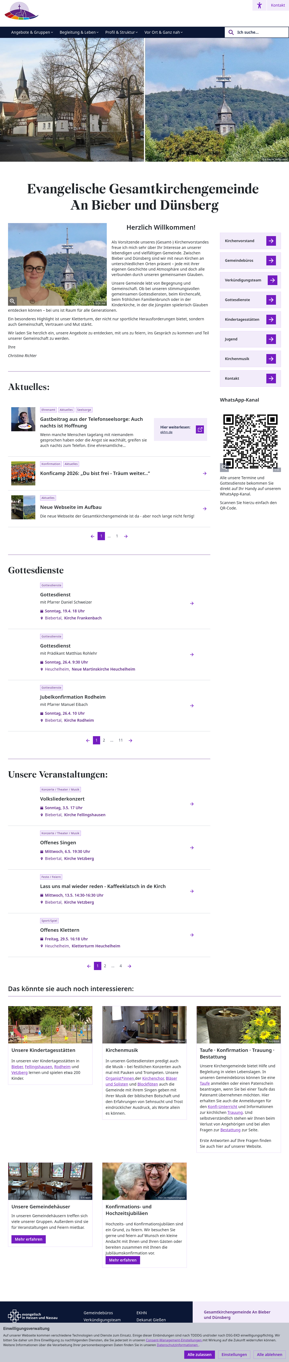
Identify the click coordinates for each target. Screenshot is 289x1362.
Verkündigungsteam (243, 280)
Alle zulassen (200, 1354)
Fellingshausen (38, 1066)
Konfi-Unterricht (222, 1106)
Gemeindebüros (239, 260)
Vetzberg (19, 1072)
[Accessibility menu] (259, 5)
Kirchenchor (153, 1078)
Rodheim (62, 1066)
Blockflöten (147, 1084)
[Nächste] (130, 740)
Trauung (235, 1112)
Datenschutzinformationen (177, 1345)
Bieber (17, 1066)
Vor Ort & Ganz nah (162, 32)
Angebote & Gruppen (30, 32)
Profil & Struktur (120, 32)
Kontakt (278, 5)
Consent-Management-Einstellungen (174, 1340)
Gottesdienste (237, 299)
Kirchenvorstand (239, 240)
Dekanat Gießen (151, 1319)
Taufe (205, 1083)
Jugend (231, 339)
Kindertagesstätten (242, 319)
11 (121, 740)
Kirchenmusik (237, 358)
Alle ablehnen (269, 1354)
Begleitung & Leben (78, 32)
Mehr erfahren (28, 1239)
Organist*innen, (120, 1078)
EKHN (141, 1312)
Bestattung (230, 1130)
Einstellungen (234, 1354)
